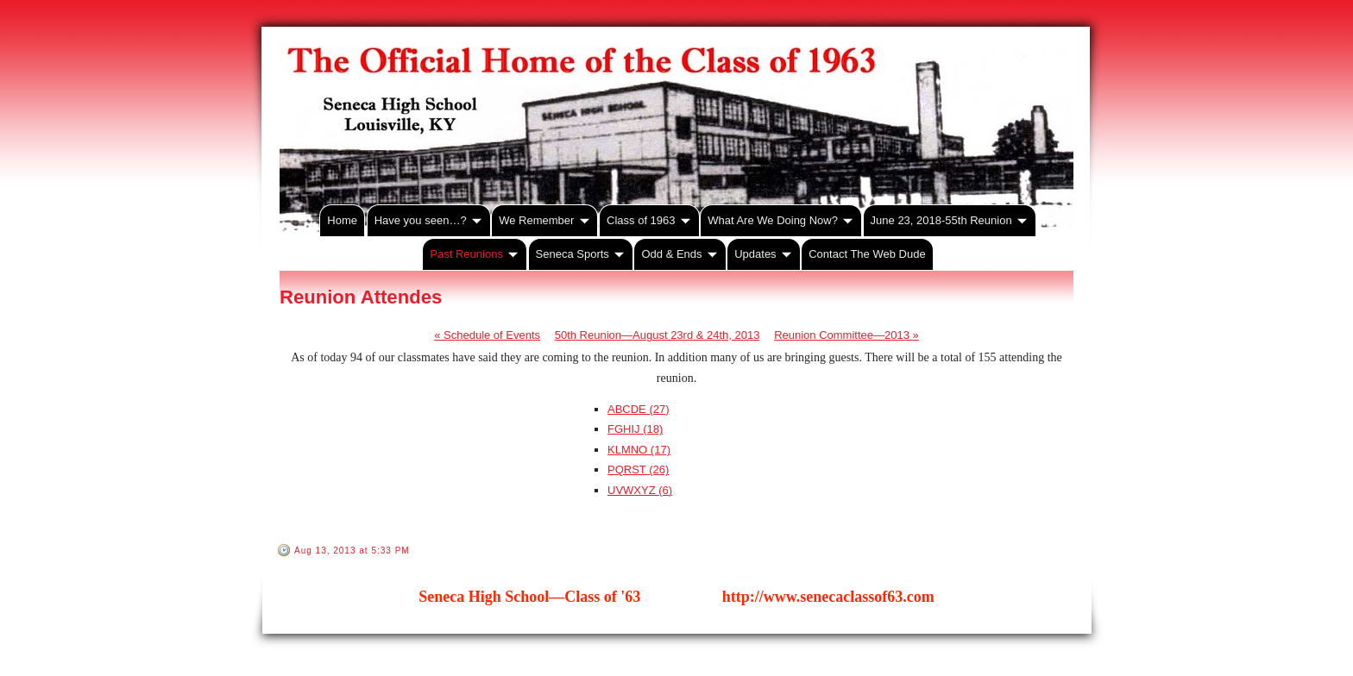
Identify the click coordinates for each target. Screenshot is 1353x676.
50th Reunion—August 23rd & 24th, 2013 (657, 335)
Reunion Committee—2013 (846, 335)
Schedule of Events (487, 335)
